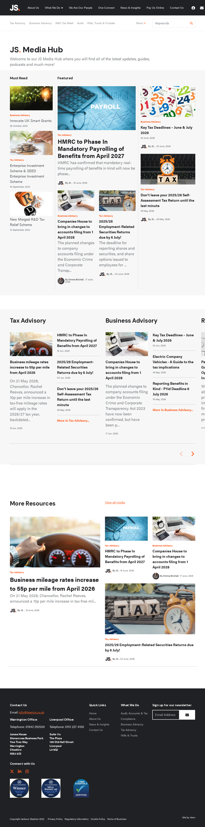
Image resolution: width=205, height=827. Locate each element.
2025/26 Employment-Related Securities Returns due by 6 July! (116, 229)
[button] (192, 454)
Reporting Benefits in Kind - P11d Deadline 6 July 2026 (171, 388)
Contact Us (177, 7)
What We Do (52, 7)
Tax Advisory (17, 23)
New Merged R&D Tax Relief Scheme (27, 222)
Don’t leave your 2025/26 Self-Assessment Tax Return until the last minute (167, 200)
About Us (33, 7)
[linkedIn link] (19, 771)
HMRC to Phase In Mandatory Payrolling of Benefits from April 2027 (91, 148)
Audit (80, 23)
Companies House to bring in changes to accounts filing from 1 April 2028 (75, 229)
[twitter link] (12, 771)
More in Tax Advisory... (73, 420)
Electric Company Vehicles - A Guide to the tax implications (173, 362)
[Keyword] (170, 23)
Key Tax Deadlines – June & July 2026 (166, 130)
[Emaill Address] (165, 715)
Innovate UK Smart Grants (31, 120)
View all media (115, 502)
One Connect (106, 7)
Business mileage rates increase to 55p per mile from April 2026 (30, 367)
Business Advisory (40, 23)
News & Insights (130, 7)
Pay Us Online (155, 7)
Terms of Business (116, 819)
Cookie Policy (98, 819)
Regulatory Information (77, 819)
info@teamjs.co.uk (31, 712)
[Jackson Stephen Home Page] (15, 8)
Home (92, 713)
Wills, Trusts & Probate (101, 23)
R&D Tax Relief (64, 23)
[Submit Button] (187, 715)
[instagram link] (27, 771)
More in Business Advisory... (173, 409)
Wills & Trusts (129, 735)
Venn (192, 817)
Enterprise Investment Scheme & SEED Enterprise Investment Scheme (27, 173)
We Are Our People (80, 7)
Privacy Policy (55, 819)
